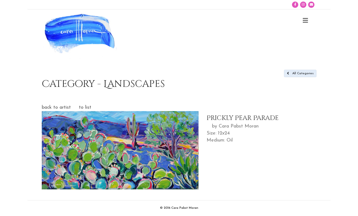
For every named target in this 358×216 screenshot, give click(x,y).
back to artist (56, 107)
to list (85, 107)
